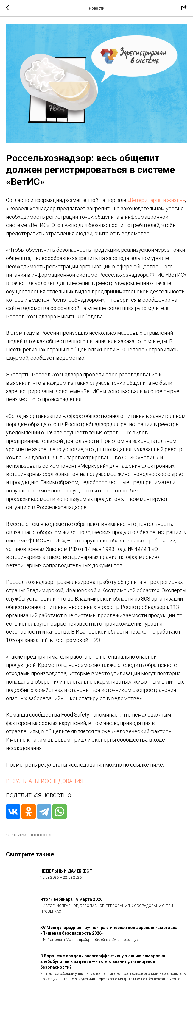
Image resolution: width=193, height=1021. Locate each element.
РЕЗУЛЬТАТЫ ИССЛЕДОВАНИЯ (44, 786)
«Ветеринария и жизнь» (156, 205)
